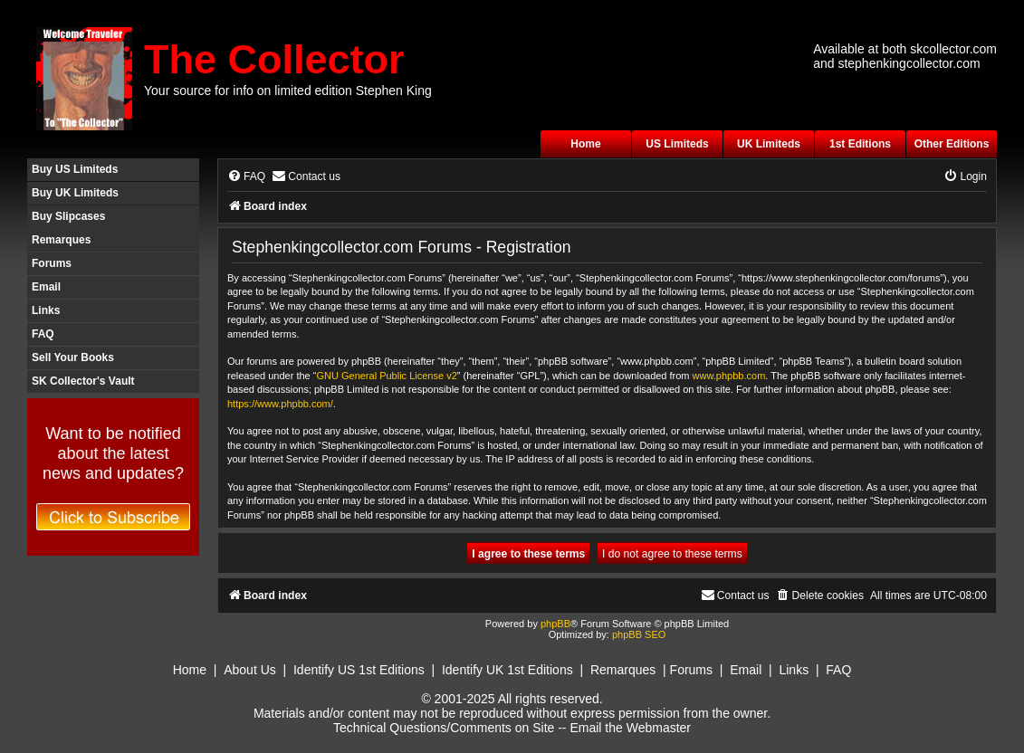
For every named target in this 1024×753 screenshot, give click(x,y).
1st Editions (860, 144)
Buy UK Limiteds (75, 192)
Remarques (61, 240)
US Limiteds (677, 144)
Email (46, 287)
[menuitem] (246, 177)
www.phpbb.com (729, 375)
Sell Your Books (73, 357)
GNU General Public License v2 (386, 375)
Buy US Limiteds (75, 169)
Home (585, 144)
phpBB (555, 623)
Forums (52, 263)
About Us (250, 669)
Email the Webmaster (630, 727)
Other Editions (952, 144)
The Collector (274, 59)
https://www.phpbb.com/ (280, 403)
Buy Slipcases (68, 216)
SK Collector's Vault (83, 381)
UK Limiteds (768, 144)
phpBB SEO (638, 634)
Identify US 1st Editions (359, 669)
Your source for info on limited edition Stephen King (288, 90)
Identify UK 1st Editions (507, 669)
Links (46, 310)
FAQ (43, 334)
